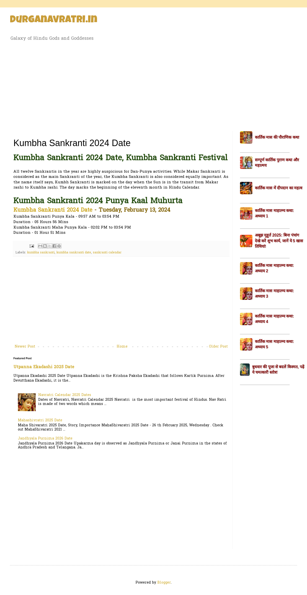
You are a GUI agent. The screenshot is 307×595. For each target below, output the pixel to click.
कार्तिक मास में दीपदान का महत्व (278, 188)
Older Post (218, 346)
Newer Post (25, 346)
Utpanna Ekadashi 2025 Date (43, 367)
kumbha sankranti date (73, 252)
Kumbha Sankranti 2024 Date (52, 210)
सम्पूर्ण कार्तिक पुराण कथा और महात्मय (277, 162)
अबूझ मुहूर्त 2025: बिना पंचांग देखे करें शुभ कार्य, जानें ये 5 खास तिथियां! (279, 240)
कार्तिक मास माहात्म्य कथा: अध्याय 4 (274, 319)
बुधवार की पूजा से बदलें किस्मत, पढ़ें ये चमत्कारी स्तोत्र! (278, 369)
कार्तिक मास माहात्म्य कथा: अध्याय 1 (274, 213)
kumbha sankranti (41, 252)
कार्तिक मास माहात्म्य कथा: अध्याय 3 (274, 293)
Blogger (164, 582)
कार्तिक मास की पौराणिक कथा (277, 137)
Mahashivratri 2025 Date (40, 420)
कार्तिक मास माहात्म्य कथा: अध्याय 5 (274, 344)
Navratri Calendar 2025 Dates (64, 395)
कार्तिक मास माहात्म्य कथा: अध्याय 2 (274, 268)
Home (122, 346)
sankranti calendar (107, 252)
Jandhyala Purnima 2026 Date (45, 438)
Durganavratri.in (53, 20)
